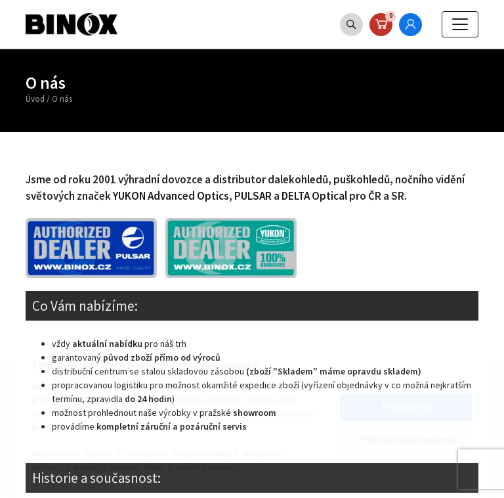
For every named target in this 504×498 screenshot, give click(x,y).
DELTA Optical (314, 196)
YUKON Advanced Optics (171, 196)
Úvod (35, 98)
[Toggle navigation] (460, 24)
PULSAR (253, 196)
